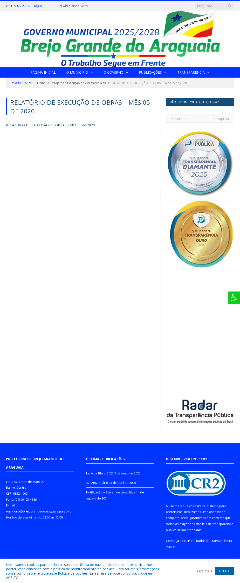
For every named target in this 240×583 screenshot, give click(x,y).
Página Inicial (43, 72)
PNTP (186, 540)
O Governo (113, 72)
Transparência (191, 72)
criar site (195, 506)
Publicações (150, 72)
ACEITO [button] (225, 571)
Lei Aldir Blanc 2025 (72, 6)
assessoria (217, 512)
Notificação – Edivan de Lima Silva (110, 492)
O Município (77, 72)
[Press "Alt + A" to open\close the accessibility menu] (234, 298)
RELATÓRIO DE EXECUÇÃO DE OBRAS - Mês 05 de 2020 (50, 125)
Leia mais (97, 573)
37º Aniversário (97, 482)
